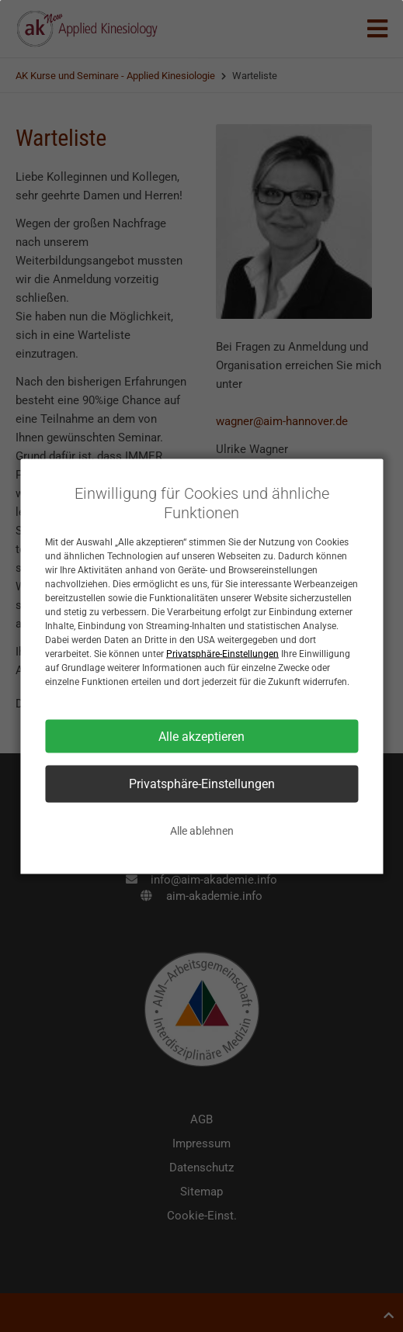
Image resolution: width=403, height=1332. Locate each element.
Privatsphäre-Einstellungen (222, 653)
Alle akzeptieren (201, 735)
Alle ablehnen (202, 830)
